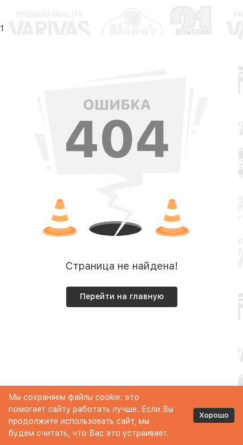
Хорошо (214, 415)
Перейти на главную (122, 296)
